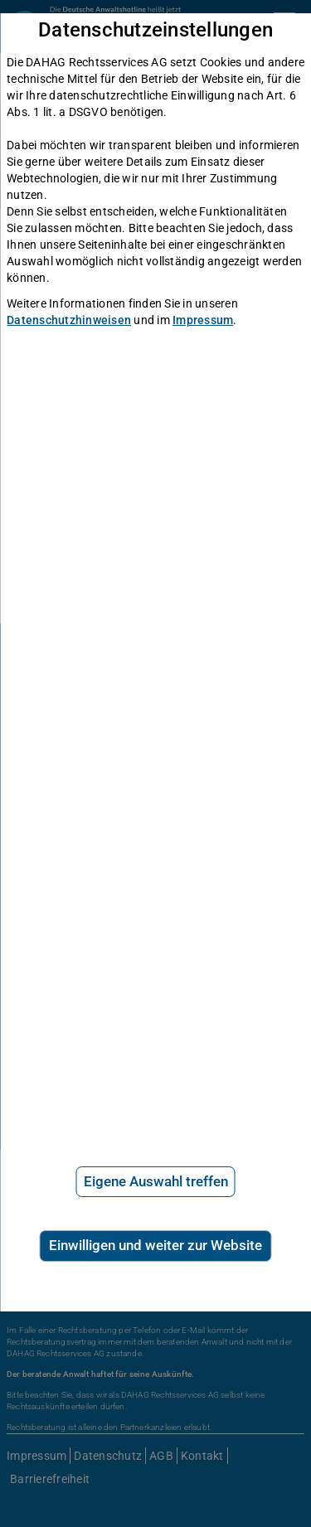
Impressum (203, 320)
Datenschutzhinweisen (69, 320)
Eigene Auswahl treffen (156, 1181)
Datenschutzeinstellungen (155, 30)
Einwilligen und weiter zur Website (155, 1245)
